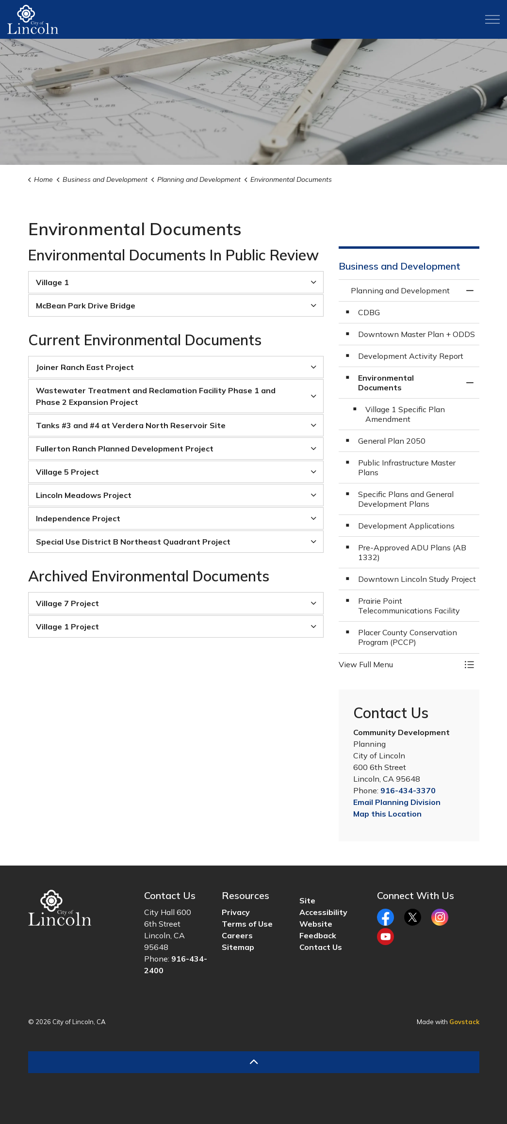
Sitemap (238, 947)
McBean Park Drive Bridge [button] (85, 305)
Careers (237, 935)
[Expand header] (492, 19)
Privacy (236, 912)
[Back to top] (253, 1062)
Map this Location (387, 814)
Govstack (464, 1022)
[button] (399, 664)
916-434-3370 (408, 790)
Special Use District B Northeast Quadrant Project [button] (133, 541)
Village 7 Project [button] (67, 603)
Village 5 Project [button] (67, 472)
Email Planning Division (397, 802)
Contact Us (320, 947)
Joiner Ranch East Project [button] (85, 367)
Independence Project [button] (78, 518)
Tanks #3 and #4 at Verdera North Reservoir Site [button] (131, 425)
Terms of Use (247, 924)
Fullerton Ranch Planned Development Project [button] (124, 448)
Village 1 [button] (52, 282)
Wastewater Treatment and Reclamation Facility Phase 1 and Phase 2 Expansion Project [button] (156, 396)
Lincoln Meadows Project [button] (83, 495)
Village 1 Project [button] (67, 626)
